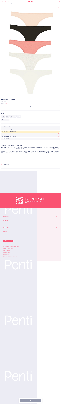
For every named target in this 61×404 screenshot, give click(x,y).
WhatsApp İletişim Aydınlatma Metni (10, 256)
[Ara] (5, 1)
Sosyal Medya (6, 227)
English (5, 235)
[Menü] (2, 1)
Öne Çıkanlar (6, 216)
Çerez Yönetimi (6, 254)
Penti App (5, 231)
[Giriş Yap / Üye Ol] (56, 1)
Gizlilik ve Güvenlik (7, 250)
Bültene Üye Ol (9, 240)
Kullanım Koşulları (6, 252)
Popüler (5, 213)
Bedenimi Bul (5, 120)
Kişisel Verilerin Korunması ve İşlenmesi (11, 246)
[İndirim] (8, 1)
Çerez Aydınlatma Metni (8, 248)
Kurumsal (5, 220)
